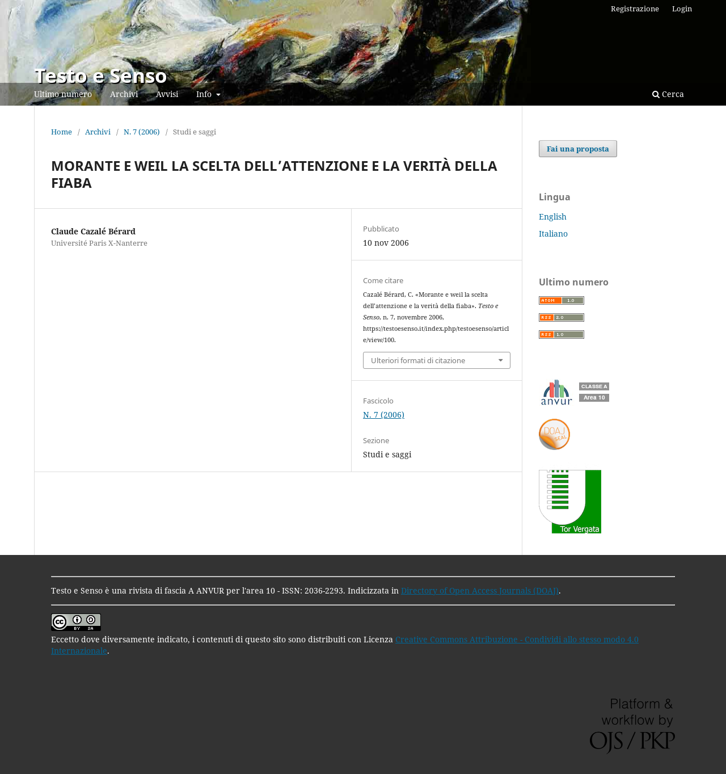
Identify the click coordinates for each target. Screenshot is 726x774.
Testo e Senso (100, 75)
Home (61, 132)
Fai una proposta (578, 149)
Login (682, 8)
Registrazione (635, 8)
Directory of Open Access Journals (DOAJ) (480, 590)
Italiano (553, 233)
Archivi (124, 94)
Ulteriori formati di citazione (418, 360)
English (553, 216)
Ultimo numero (63, 94)
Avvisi (167, 94)
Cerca (668, 94)
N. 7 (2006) (142, 132)
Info (205, 94)
